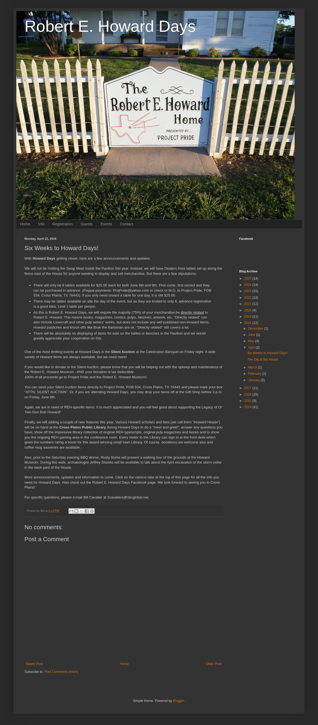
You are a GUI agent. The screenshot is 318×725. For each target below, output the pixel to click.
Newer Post (34, 664)
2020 (248, 310)
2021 (248, 304)
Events (106, 224)
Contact (126, 224)
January (254, 380)
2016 (248, 394)
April (251, 347)
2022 (248, 298)
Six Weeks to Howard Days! (267, 353)
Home (25, 224)
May (251, 341)
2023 (248, 291)
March (253, 367)
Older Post (214, 664)
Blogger (178, 701)
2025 (248, 278)
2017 (248, 388)
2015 (248, 401)
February (255, 374)
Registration (62, 224)
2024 (248, 285)
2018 (248, 323)
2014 (248, 407)
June (252, 335)
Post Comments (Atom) (61, 672)
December (256, 328)
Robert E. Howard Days (110, 26)
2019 (248, 317)
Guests (86, 224)
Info (41, 224)
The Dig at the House (262, 359)
